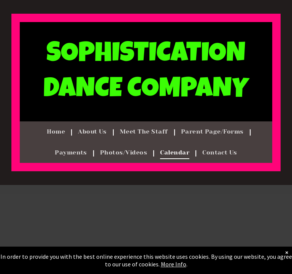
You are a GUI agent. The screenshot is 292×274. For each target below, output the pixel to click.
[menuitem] (56, 131)
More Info (173, 264)
